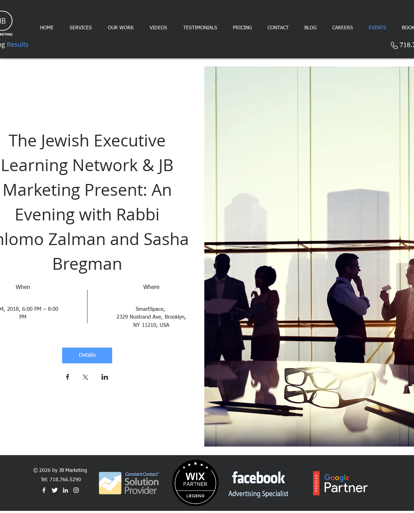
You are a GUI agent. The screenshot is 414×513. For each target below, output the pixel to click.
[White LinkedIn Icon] (65, 490)
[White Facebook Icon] (44, 490)
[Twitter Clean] (54, 490)
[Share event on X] (85, 378)
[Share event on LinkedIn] (104, 377)
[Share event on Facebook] (67, 377)
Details (87, 355)
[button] (242, 27)
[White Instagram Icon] (76, 490)
